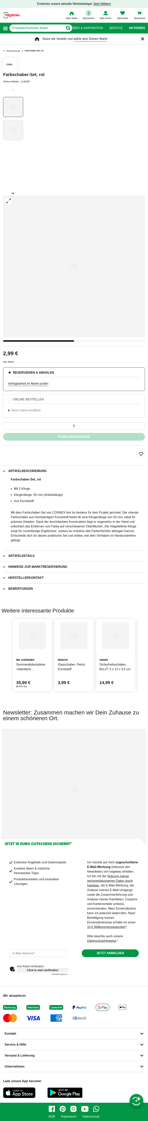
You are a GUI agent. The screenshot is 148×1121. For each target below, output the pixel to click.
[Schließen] (142, 39)
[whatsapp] (96, 1109)
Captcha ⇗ (59, 974)
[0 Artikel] (74, 426)
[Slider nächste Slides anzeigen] (13, 192)
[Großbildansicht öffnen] (74, 266)
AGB (51, 1116)
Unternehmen (14, 1066)
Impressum (68, 1116)
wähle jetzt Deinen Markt (90, 38)
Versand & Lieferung (20, 1055)
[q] (36, 28)
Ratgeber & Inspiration (83, 28)
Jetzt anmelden (110, 953)
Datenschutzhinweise (101, 940)
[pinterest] (63, 1109)
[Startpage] (11, 15)
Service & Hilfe (15, 1044)
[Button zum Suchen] (66, 28)
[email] (37, 953)
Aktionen (137, 28)
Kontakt (10, 1033)
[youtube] (84, 1109)
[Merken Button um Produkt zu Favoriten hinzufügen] (141, 454)
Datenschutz (91, 1116)
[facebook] (52, 1109)
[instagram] (73, 1109)
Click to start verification (42, 970)
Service (116, 28)
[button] (5, 28)
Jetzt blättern (102, 3)
